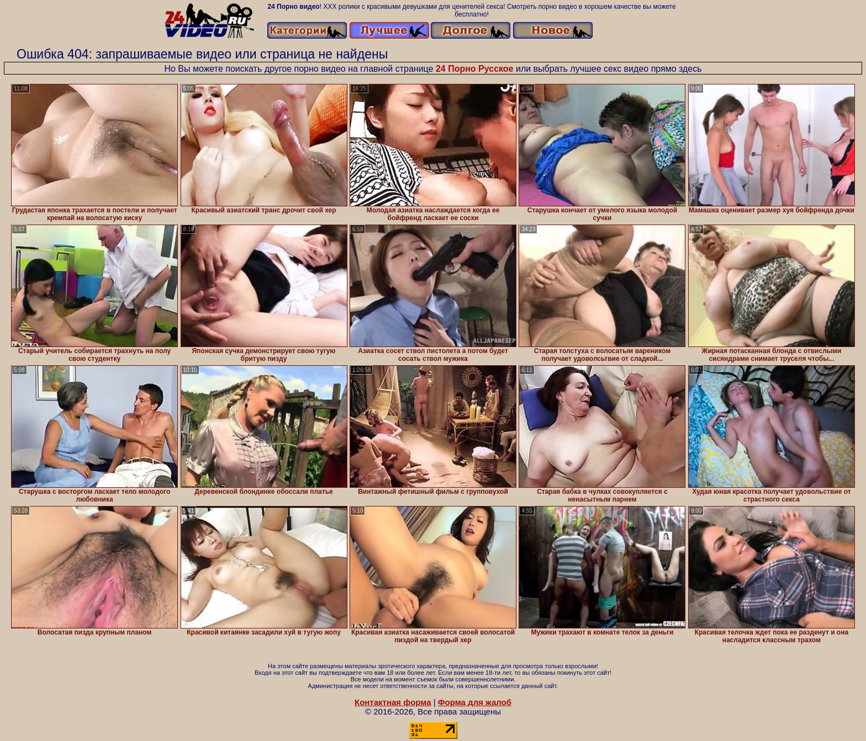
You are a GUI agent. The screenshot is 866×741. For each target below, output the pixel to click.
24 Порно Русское (475, 68)
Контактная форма (393, 702)
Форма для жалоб (474, 702)
